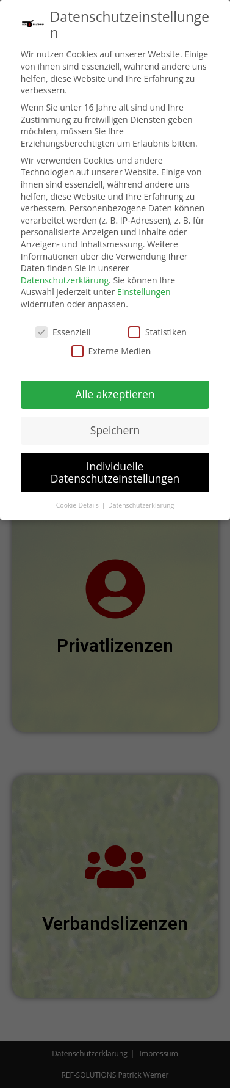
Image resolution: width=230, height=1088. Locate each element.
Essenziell (63, 329)
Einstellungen (144, 289)
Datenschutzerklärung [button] (141, 502)
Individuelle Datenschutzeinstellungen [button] (115, 469)
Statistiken (157, 329)
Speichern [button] (115, 427)
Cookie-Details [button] (78, 502)
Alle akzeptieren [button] (114, 391)
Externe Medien (111, 348)
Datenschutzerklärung (65, 277)
